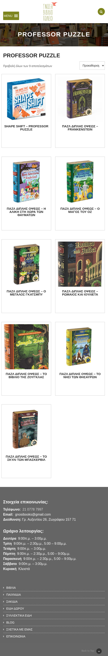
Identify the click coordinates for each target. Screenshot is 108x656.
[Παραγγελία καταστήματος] (92, 65)
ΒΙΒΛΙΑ (11, 587)
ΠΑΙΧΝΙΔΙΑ (13, 594)
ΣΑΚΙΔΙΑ (12, 601)
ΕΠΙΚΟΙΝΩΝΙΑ (15, 636)
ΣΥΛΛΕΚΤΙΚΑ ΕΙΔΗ (19, 615)
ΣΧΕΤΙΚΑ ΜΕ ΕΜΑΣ (19, 629)
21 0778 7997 (32, 509)
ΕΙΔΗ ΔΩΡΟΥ (15, 608)
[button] (8, 16)
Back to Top (92, 651)
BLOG (10, 622)
